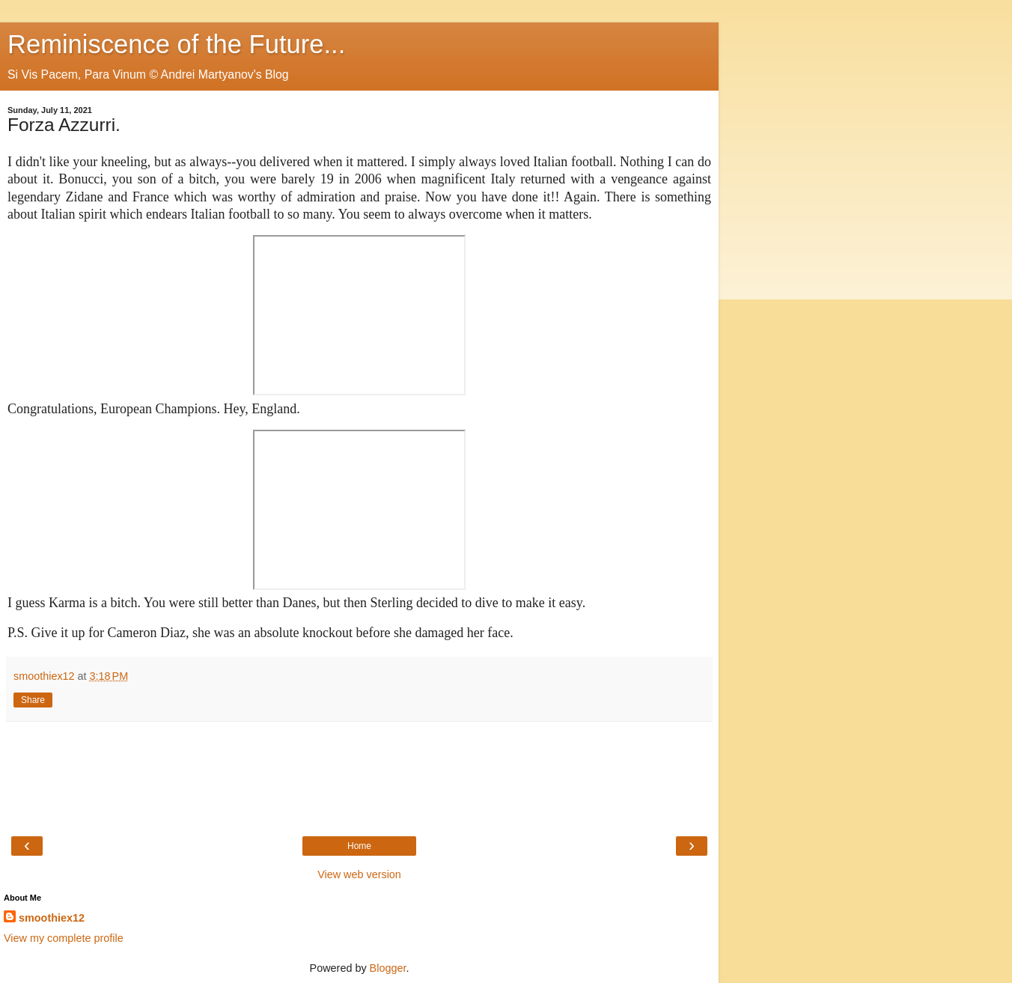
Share (33, 700)
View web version (359, 874)
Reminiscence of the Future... (176, 44)
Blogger (388, 968)
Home (359, 846)
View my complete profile (64, 938)
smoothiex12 (52, 918)
